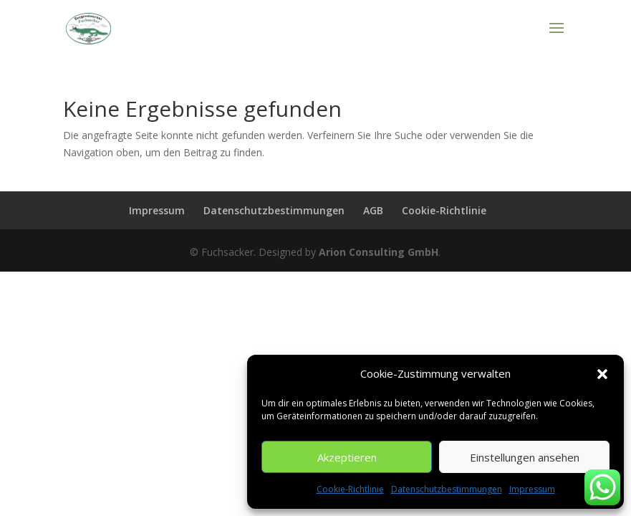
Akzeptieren (347, 457)
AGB (373, 210)
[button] (602, 374)
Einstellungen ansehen (524, 457)
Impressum (532, 489)
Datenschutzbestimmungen (446, 489)
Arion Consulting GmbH (378, 252)
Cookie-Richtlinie (350, 489)
